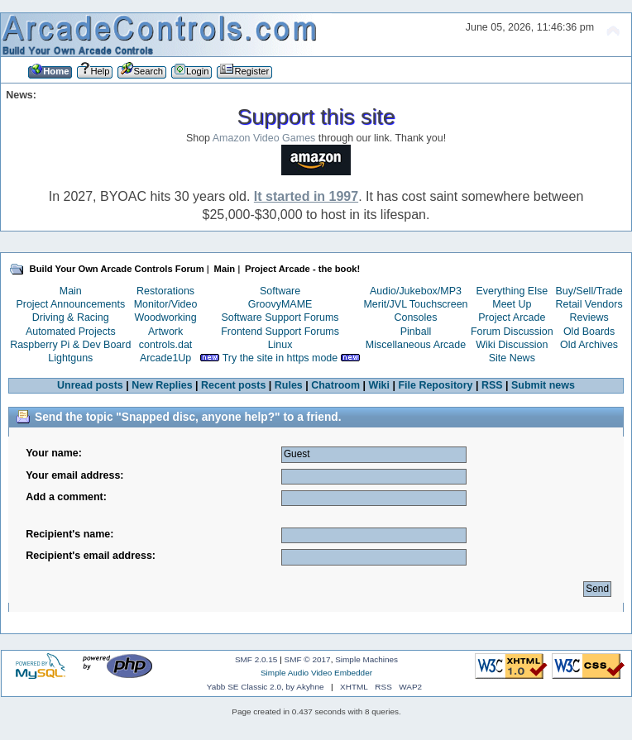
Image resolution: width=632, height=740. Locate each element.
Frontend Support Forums (280, 331)
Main (71, 291)
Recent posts (233, 385)
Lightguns (70, 358)
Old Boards (589, 331)
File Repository (435, 385)
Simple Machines (366, 659)
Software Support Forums (280, 317)
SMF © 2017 (308, 659)
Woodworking (165, 317)
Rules (289, 385)
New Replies (162, 385)
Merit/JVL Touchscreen (415, 304)
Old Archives (589, 345)
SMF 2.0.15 (256, 659)
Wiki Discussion (512, 345)
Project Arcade (511, 317)
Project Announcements (70, 304)
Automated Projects (71, 331)
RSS (492, 385)
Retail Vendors (589, 304)
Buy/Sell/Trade (588, 291)
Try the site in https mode (280, 358)
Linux (280, 345)
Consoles (416, 317)
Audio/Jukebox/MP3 (416, 291)
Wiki (379, 385)
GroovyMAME (280, 304)
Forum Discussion (512, 331)
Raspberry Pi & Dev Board (70, 345)
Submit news (543, 385)
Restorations (165, 291)
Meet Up (511, 304)
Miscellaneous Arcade (416, 345)
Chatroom (335, 385)
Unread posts (90, 385)
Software (280, 291)
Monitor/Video (166, 304)
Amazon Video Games (264, 138)
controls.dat (165, 345)
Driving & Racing (70, 317)
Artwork (165, 331)
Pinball (415, 331)
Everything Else (512, 291)
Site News (512, 358)
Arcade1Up (165, 358)
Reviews (589, 317)
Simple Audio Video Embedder (316, 672)
